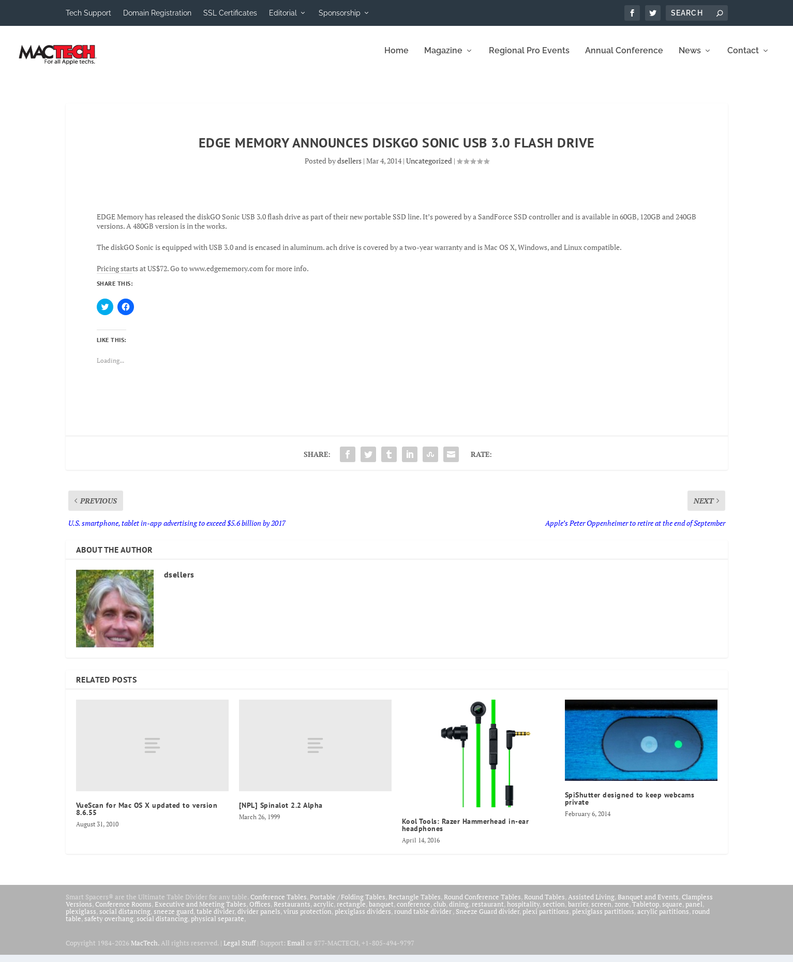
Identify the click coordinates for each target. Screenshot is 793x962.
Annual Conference (624, 58)
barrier (578, 911)
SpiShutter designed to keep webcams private (630, 805)
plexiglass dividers (363, 918)
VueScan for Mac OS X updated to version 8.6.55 (147, 816)
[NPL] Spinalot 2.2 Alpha (281, 812)
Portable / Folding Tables (347, 904)
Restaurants (292, 911)
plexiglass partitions (603, 918)
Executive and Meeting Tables (200, 911)
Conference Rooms (123, 911)
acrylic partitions (663, 918)
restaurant (488, 911)
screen (601, 911)
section (554, 911)
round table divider (423, 918)
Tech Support (88, 13)
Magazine (443, 58)
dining (459, 911)
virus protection (307, 918)
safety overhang (108, 925)
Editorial (283, 13)
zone (622, 911)
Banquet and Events (648, 904)
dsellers (349, 168)
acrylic (323, 911)
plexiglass (81, 918)
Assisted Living (591, 904)
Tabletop (645, 911)
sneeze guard (173, 918)
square (672, 911)
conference (413, 911)
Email (296, 950)
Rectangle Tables (414, 904)
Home (396, 58)
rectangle (351, 911)
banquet (381, 911)
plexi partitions (545, 918)
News (690, 58)
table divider (215, 918)
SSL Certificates (230, 13)
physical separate (217, 925)
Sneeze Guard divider (487, 918)
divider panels (258, 918)
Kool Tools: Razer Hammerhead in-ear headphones (465, 832)
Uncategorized (429, 168)
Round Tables (544, 904)
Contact (743, 58)
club (439, 911)
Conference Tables (278, 904)
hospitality (523, 911)
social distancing (125, 918)
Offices (260, 911)
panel (693, 911)
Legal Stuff (239, 950)
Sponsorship (340, 13)
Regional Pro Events (529, 58)
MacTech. (145, 950)
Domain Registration (157, 13)
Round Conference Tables (482, 904)
